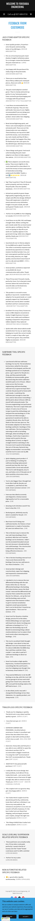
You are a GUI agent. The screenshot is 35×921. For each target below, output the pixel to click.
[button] (4, 14)
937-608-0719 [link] (21, 14)
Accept (25, 916)
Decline (9, 916)
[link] (17, 5)
